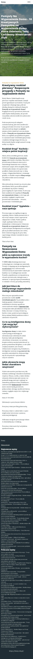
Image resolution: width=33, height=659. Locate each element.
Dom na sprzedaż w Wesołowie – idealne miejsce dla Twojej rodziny (15, 524)
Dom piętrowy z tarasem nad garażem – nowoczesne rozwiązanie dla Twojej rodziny (16, 616)
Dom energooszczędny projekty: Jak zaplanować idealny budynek (15, 626)
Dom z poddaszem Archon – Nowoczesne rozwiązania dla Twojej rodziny (16, 612)
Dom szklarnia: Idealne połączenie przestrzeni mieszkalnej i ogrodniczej (14, 560)
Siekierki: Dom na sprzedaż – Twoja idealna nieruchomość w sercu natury (13, 572)
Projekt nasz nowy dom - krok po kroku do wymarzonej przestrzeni (13, 556)
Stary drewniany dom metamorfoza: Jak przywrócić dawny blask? (15, 534)
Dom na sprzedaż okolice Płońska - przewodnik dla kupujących (15, 569)
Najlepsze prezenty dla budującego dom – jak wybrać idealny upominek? (16, 478)
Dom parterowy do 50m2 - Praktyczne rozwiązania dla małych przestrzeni (16, 485)
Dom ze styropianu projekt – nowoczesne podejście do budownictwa (15, 547)
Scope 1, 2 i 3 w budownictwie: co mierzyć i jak (14, 455)
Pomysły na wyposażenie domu (13, 83)
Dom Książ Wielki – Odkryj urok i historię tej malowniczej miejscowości (13, 527)
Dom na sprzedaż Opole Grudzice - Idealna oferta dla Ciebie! (16, 468)
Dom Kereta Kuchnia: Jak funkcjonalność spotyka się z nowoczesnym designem (16, 515)
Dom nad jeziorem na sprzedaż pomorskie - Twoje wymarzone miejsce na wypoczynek (15, 623)
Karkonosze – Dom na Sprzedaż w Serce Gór (13, 502)
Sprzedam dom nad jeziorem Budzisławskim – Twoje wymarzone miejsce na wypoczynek (16, 475)
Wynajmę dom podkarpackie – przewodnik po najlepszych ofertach (14, 512)
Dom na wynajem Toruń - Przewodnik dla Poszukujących (12, 499)
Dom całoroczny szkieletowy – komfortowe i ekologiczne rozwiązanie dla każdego (13, 637)
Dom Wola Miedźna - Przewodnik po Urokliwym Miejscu (14, 505)
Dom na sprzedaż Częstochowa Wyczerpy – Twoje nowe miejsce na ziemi (15, 553)
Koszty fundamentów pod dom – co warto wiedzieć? (16, 575)
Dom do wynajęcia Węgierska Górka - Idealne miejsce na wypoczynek (16, 496)
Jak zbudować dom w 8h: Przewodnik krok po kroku (15, 643)
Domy (3, 2)
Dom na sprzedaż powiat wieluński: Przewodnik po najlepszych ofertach (15, 543)
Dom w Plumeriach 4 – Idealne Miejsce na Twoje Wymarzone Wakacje (14, 630)
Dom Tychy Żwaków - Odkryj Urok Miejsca (13, 537)
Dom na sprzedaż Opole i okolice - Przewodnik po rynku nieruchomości (15, 464)
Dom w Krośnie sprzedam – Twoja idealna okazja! (15, 518)
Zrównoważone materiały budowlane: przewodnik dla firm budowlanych (16, 457)
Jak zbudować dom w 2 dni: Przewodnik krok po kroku (16, 606)
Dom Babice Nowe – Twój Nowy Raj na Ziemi (13, 601)
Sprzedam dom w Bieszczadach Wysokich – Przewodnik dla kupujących (13, 646)
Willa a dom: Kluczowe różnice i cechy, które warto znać (15, 598)
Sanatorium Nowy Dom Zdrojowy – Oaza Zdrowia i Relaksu (15, 531)
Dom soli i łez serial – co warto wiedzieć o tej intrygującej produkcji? (13, 584)
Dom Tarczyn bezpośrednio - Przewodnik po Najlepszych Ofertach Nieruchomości (13, 489)
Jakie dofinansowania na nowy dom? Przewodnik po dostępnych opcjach (15, 492)
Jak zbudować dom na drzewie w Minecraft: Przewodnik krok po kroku (13, 591)
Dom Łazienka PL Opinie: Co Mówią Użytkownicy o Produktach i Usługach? (15, 619)
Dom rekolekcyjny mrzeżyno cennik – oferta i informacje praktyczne (13, 577)
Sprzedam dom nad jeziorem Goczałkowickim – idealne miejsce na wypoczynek (14, 482)
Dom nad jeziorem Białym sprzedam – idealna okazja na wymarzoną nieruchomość (16, 588)
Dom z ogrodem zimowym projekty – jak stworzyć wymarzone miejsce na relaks (15, 640)
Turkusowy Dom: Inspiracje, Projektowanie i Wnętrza (16, 563)
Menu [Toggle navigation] (29, 2)
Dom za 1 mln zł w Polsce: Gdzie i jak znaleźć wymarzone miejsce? (13, 565)
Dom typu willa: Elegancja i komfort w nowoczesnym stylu (16, 595)
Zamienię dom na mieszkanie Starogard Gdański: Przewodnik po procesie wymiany (14, 471)
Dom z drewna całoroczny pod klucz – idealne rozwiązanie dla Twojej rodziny (14, 520)
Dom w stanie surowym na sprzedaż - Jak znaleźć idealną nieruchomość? (15, 633)
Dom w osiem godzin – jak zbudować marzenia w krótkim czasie (15, 604)
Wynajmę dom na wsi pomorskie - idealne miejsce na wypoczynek (16, 508)
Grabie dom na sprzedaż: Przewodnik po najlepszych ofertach (16, 581)
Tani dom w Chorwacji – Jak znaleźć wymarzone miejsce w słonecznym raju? (14, 540)
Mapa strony (5, 445)
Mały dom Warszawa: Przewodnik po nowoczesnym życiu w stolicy (15, 609)
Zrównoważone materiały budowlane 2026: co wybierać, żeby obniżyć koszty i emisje (14, 461)
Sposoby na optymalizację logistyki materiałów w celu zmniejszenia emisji (16, 452)
